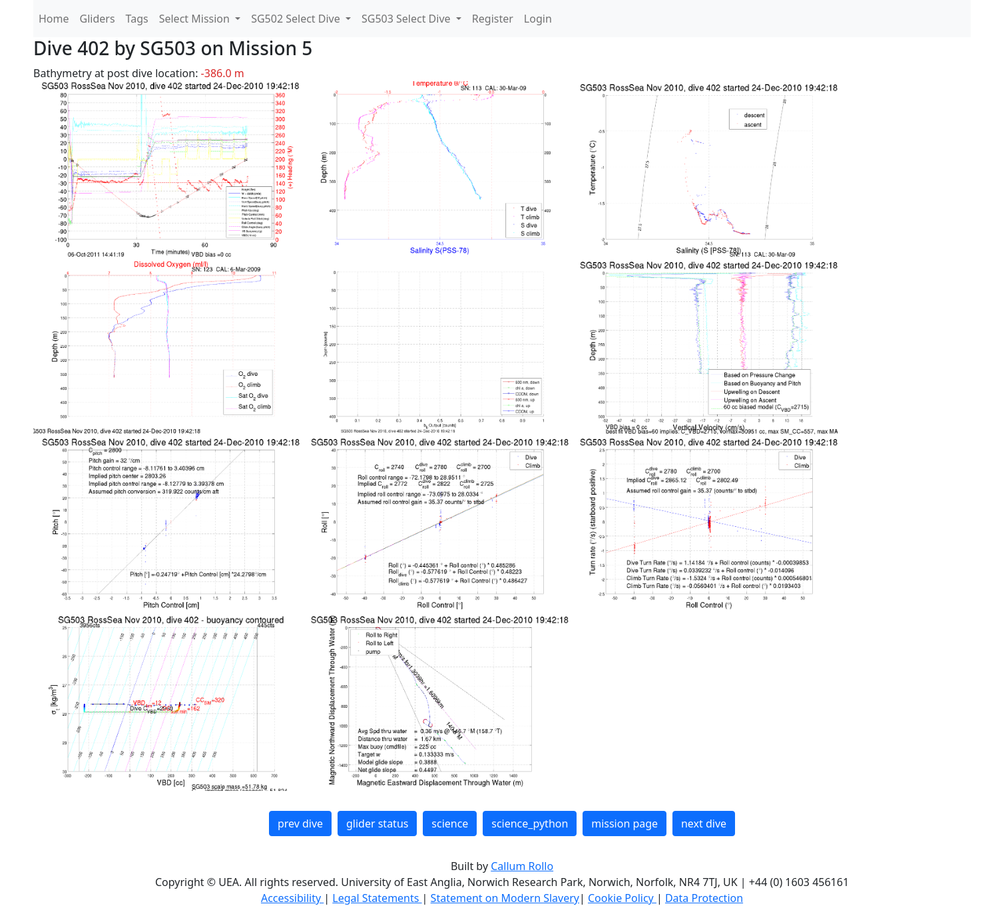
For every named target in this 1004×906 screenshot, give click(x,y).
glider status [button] (377, 823)
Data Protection (704, 898)
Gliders (97, 18)
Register (492, 18)
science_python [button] (529, 823)
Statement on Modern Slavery (505, 898)
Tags (137, 18)
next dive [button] (703, 823)
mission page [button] (624, 823)
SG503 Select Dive (407, 18)
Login (538, 18)
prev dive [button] (300, 823)
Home (54, 18)
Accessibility (292, 898)
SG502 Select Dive (297, 18)
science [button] (449, 823)
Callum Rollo (522, 866)
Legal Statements (376, 898)
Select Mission (195, 18)
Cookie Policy (622, 898)
